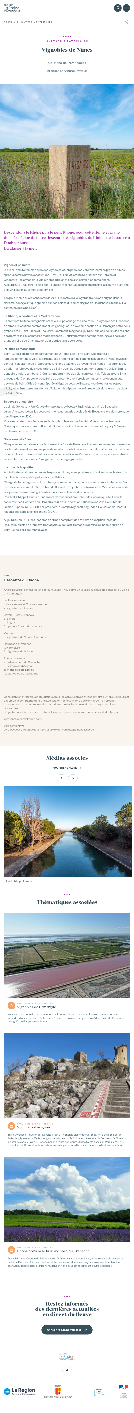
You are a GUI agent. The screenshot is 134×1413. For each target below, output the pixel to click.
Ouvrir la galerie (67, 768)
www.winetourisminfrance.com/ (23, 718)
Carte (118, 8)
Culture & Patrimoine (36, 22)
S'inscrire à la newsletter (67, 1329)
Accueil (9, 22)
